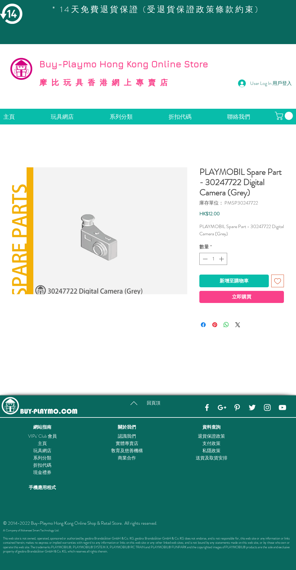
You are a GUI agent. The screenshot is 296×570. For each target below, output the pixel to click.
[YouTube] (282, 407)
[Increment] (222, 259)
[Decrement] (204, 259)
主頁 (42, 443)
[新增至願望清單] (277, 281)
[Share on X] (237, 324)
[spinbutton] (213, 259)
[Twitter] (252, 407)
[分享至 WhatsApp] (226, 324)
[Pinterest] (237, 407)
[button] (285, 116)
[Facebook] (206, 407)
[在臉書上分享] (203, 324)
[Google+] (222, 407)
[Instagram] (267, 407)
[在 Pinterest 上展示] (214, 324)
